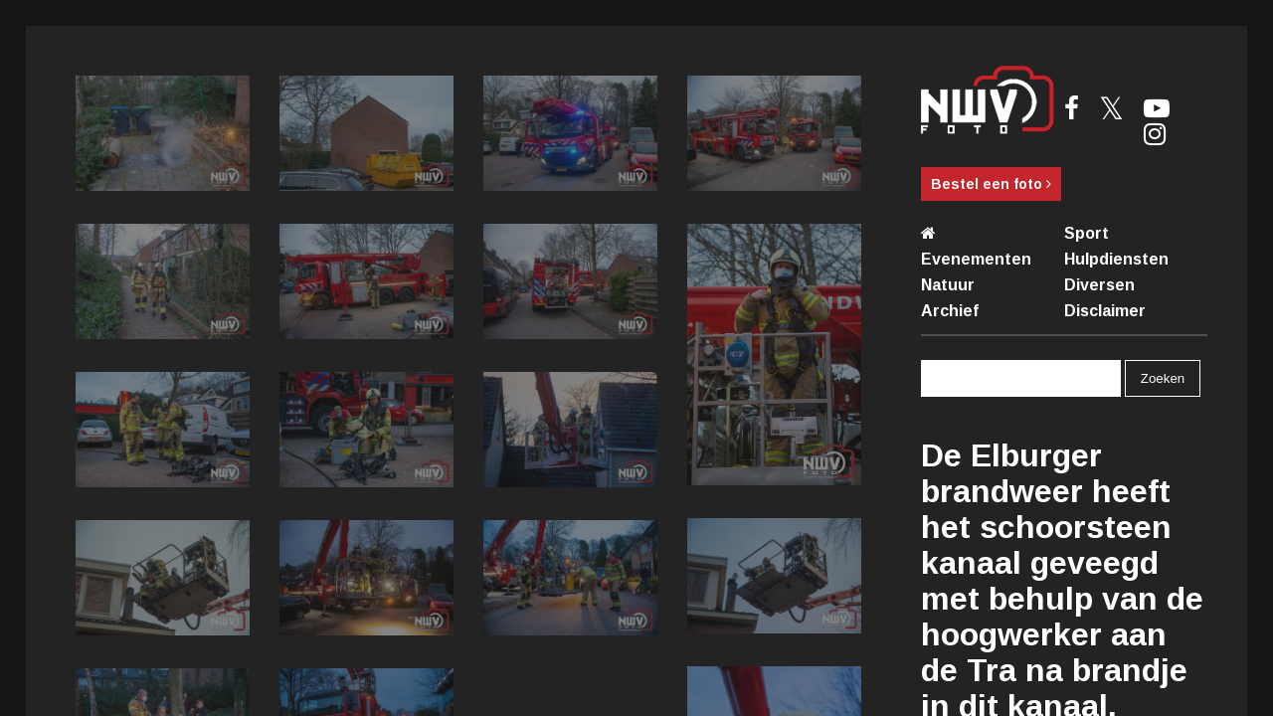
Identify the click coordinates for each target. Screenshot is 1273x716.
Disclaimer (1105, 310)
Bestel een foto (991, 184)
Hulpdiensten (1116, 259)
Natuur (948, 284)
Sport (1086, 233)
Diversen (1099, 284)
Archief (950, 310)
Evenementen (976, 259)
